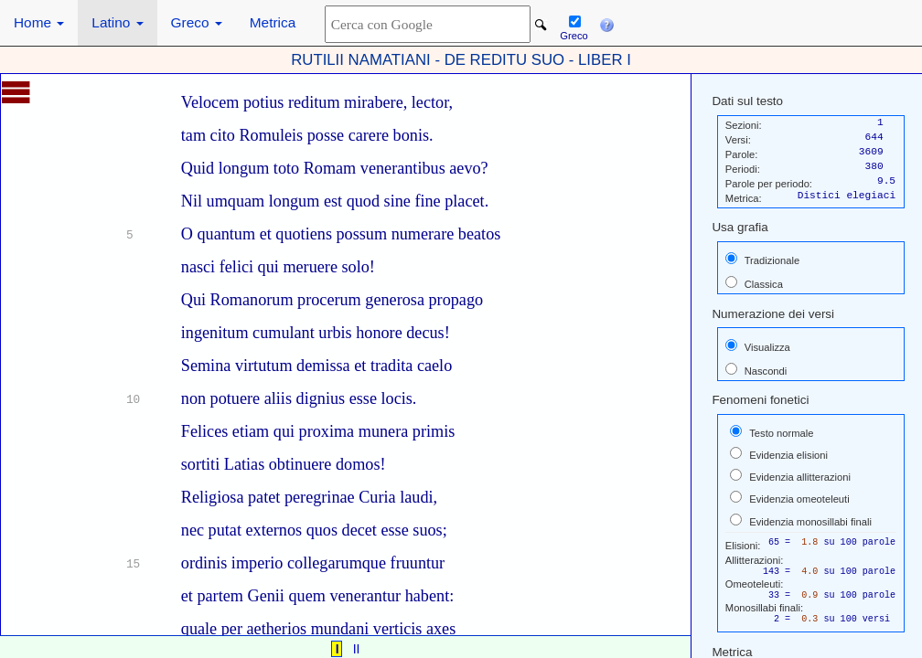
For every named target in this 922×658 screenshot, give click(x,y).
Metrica (272, 22)
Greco (196, 22)
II (356, 649)
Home (39, 22)
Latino (117, 22)
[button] (606, 23)
